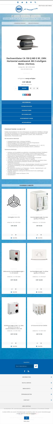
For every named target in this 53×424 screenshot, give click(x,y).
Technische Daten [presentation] (26, 106)
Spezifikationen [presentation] (26, 110)
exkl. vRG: (24, 84)
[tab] (26, 102)
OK (26, 418)
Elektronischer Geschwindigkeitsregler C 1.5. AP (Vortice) (13, 272)
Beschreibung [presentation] (26, 102)
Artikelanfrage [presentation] (26, 122)
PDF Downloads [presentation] (26, 114)
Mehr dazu (26, 421)
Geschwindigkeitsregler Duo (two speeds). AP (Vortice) (39, 218)
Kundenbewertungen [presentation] (26, 118)
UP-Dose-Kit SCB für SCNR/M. (39, 325)
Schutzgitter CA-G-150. (14, 217)
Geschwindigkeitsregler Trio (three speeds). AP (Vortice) (39, 272)
